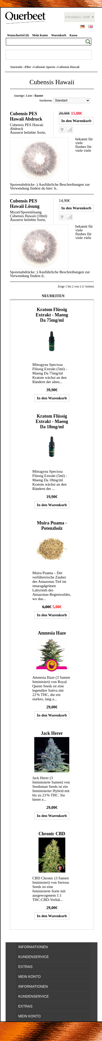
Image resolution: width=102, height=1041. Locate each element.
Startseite (16, 67)
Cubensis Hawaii (68, 67)
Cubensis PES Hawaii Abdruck (26, 116)
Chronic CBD (52, 833)
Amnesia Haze (52, 633)
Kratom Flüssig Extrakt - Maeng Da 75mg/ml (52, 315)
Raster (39, 95)
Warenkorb (58, 35)
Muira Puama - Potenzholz (52, 525)
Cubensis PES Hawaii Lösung (25, 203)
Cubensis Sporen (44, 67)
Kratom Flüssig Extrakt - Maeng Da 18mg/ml (52, 421)
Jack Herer (52, 733)
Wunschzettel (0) (18, 35)
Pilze (28, 67)
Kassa (73, 35)
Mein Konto (40, 35)
